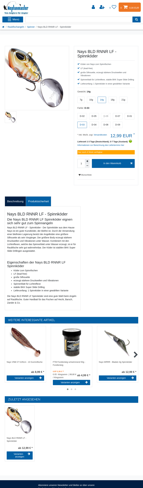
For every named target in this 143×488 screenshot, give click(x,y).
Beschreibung (15, 201)
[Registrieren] (102, 7)
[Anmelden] (93, 7)
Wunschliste (85, 175)
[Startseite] (3, 27)
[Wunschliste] (113, 7)
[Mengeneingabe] (81, 163)
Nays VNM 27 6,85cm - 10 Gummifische (25, 362)
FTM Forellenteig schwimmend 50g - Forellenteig (69, 363)
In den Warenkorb (118, 163)
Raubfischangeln (16, 27)
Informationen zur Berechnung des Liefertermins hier (100, 145)
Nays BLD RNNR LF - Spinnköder (16, 439)
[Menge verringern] (87, 165)
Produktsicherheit (38, 201)
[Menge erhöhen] (87, 161)
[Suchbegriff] (78, 19)
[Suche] (136, 19)
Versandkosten (100, 135)
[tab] (15, 201)
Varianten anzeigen (28, 378)
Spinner (31, 27)
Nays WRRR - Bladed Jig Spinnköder (115, 362)
